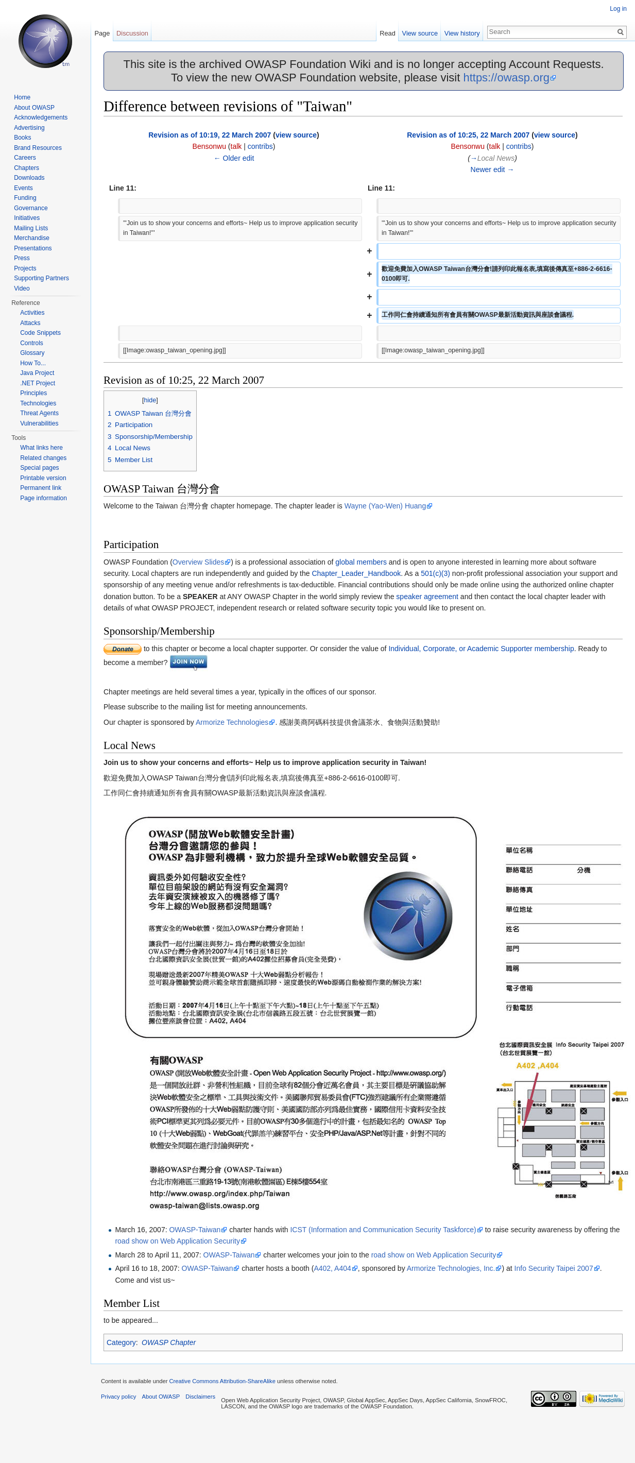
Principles (33, 393)
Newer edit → (492, 169)
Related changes (43, 458)
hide (150, 400)
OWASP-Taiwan (194, 1230)
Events (23, 188)
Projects (25, 268)
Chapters (26, 168)
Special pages (39, 467)
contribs (260, 146)
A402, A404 (332, 1268)
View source (420, 33)
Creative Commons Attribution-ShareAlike (222, 1381)
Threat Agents (39, 413)
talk (236, 146)
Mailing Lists (31, 228)
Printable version (43, 478)
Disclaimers (200, 1396)
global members (361, 562)
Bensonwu (209, 146)
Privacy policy (118, 1396)
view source (296, 135)
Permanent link (40, 487)
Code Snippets (40, 332)
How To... (33, 363)
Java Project (37, 373)
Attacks (30, 323)
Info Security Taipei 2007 (553, 1268)
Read (388, 33)
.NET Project (37, 383)
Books (22, 137)
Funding (25, 197)
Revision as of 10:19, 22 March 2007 (209, 135)
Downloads (29, 177)
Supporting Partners (41, 278)
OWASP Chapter (169, 1342)
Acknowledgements (40, 117)
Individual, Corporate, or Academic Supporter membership (481, 648)
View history (462, 33)
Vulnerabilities (39, 423)
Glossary (32, 352)
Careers (25, 157)
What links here (41, 447)
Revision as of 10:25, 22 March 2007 (468, 135)
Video (21, 288)
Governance (30, 208)
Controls (31, 343)
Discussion (132, 33)
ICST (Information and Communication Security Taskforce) (383, 1230)
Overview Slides (198, 562)
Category (121, 1342)
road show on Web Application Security (177, 1241)
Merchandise (31, 238)
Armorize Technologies (232, 722)
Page (102, 33)
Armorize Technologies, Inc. (451, 1268)
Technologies (38, 403)
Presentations (33, 248)
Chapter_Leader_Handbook (356, 573)
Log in (618, 8)
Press (22, 258)
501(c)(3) (435, 573)
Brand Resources (38, 147)
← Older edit (234, 158)
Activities (32, 312)
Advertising (29, 127)
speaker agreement (427, 596)
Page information (43, 498)
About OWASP (34, 107)
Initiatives (27, 218)
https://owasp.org (506, 77)
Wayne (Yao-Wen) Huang (385, 506)
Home (22, 97)
